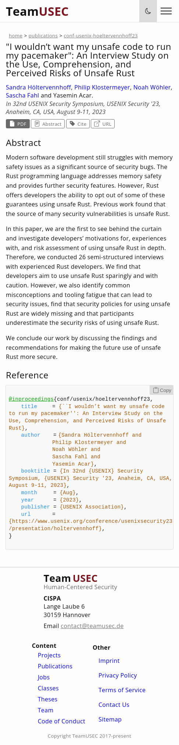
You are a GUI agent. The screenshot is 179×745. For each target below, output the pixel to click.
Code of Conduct (61, 721)
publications (43, 35)
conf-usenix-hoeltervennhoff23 (100, 35)
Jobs (44, 677)
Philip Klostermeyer (102, 87)
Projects (49, 655)
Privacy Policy (118, 675)
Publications (55, 666)
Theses (48, 699)
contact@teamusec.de (92, 626)
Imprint (109, 661)
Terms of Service (122, 690)
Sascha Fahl (22, 95)
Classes (48, 688)
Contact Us (114, 705)
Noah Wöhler (152, 87)
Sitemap (110, 719)
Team (46, 710)
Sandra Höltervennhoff (38, 87)
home (15, 35)
